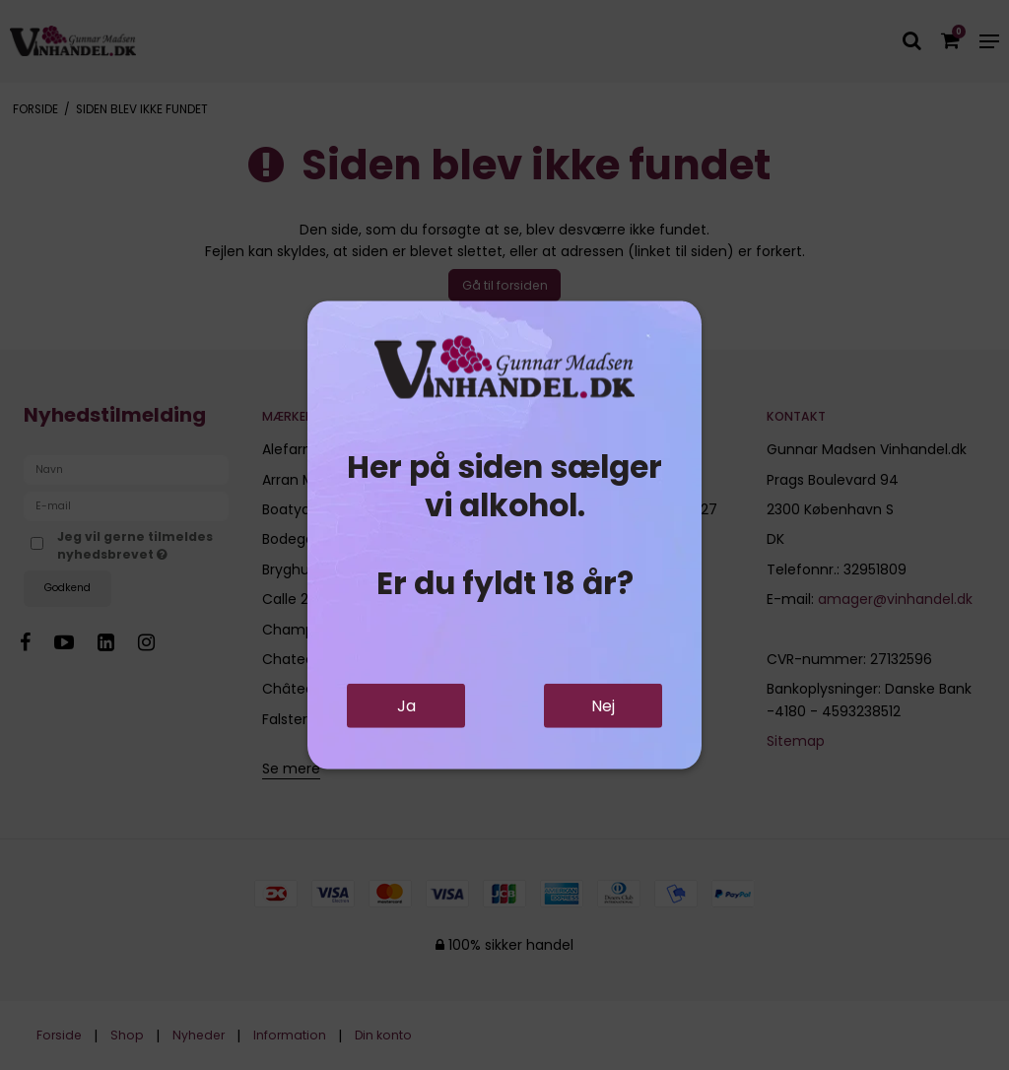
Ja (406, 706)
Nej (603, 706)
